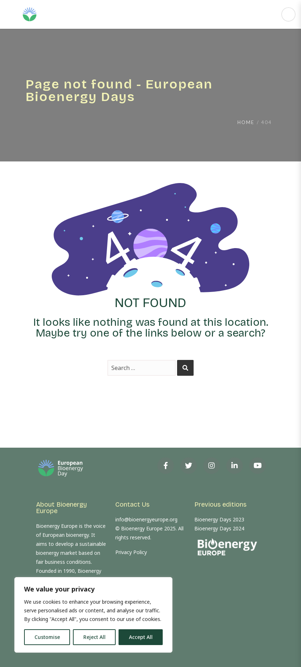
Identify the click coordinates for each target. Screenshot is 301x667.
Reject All (94, 637)
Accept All (141, 637)
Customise (47, 637)
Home (245, 122)
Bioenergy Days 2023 (219, 519)
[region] (93, 615)
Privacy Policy (131, 552)
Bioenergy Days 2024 (219, 528)
